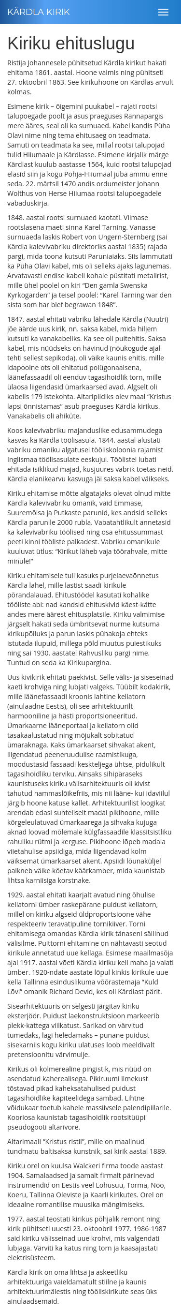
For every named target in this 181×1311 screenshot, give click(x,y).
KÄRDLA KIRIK (38, 12)
